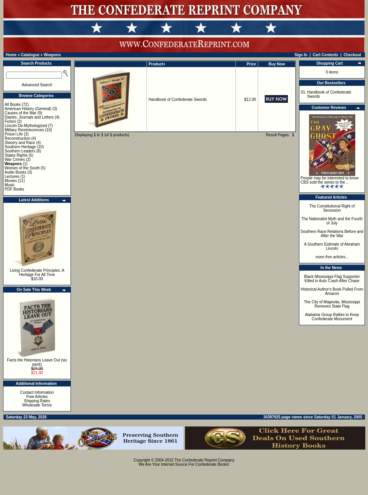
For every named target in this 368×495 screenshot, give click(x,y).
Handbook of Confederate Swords (178, 99)
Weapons (52, 55)
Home (11, 55)
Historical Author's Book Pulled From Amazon (332, 291)
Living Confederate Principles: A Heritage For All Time (37, 272)
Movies (11, 181)
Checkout (352, 55)
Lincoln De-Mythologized (26, 126)
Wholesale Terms (37, 405)
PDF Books (14, 189)
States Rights (16, 155)
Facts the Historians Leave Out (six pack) (37, 362)
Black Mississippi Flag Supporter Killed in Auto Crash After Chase (332, 278)
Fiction (10, 121)
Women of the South (22, 168)
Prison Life (14, 134)
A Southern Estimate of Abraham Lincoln (332, 246)
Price (251, 64)
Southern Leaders (20, 151)
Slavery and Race (20, 142)
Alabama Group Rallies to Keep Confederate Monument (332, 317)
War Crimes (15, 159)
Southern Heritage (20, 147)
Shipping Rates (37, 401)
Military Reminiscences (24, 130)
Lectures (12, 176)
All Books (13, 104)
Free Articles (37, 397)
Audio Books (15, 172)
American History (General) (28, 109)
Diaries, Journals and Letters (29, 117)
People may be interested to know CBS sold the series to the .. (330, 180)
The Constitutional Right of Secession (332, 208)
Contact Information (37, 392)
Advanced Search (37, 85)
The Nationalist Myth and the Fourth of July (332, 221)
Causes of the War (20, 113)
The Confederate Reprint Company (205, 460)
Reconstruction (17, 138)
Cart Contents (325, 55)
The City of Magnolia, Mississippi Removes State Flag (332, 304)
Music (10, 185)
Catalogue (30, 55)
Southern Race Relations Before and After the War (332, 233)
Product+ (157, 64)
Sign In (300, 55)
